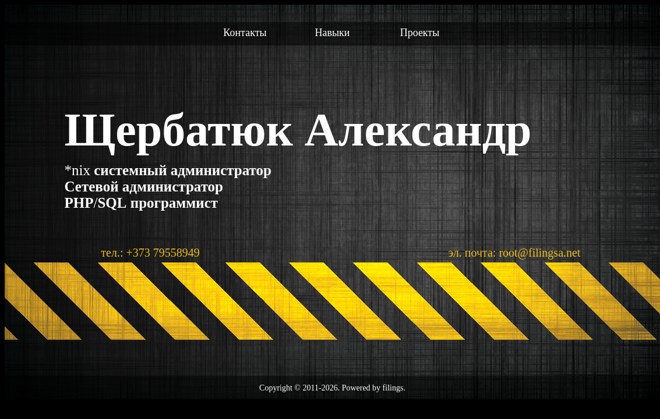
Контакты (244, 32)
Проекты (420, 32)
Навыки (332, 32)
